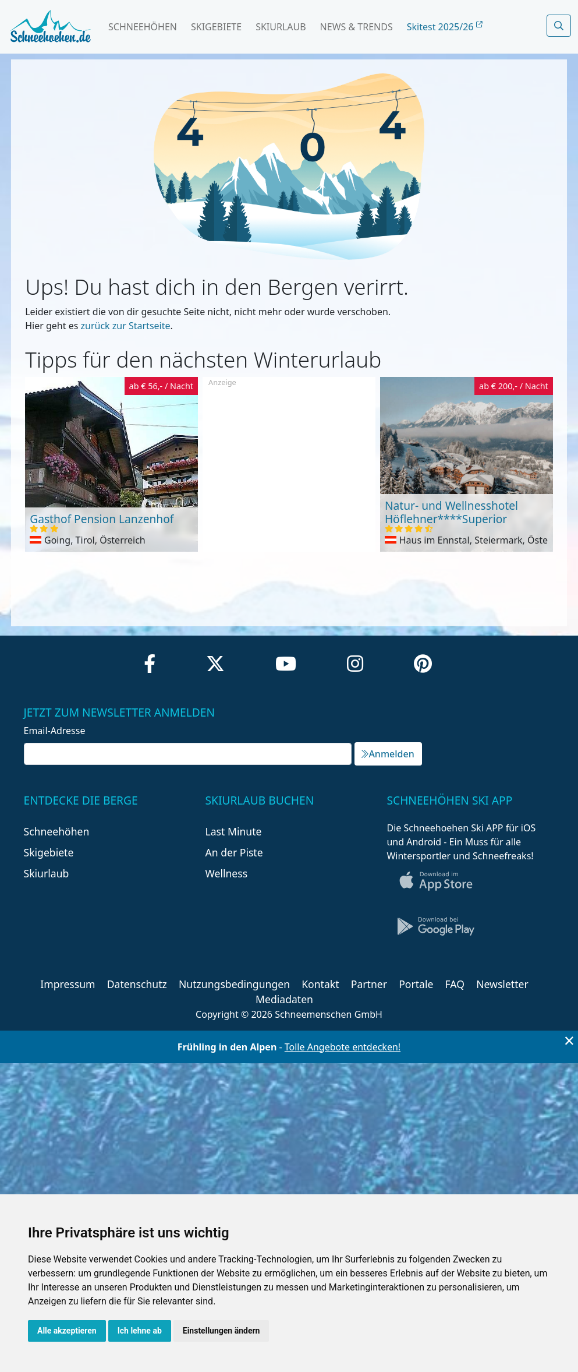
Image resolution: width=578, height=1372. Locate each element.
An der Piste (234, 852)
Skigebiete (216, 26)
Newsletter (502, 984)
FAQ (454, 984)
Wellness (226, 873)
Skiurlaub (281, 26)
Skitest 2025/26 (445, 26)
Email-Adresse (55, 730)
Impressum (67, 984)
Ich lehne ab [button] (140, 1330)
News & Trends (356, 26)
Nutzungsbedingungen (234, 984)
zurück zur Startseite (126, 325)
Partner (369, 984)
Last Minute (233, 831)
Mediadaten (284, 999)
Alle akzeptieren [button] (67, 1330)
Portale (416, 984)
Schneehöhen (142, 26)
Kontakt (320, 984)
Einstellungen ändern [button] (221, 1330)
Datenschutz (137, 984)
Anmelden (387, 753)
